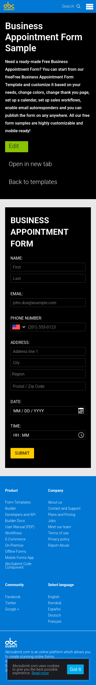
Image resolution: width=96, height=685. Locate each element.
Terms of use (58, 533)
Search (68, 6)
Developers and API (20, 515)
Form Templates (18, 502)
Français (54, 621)
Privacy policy (59, 539)
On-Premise (14, 545)
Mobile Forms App (19, 558)
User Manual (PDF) (20, 527)
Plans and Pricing (61, 515)
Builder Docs (15, 521)
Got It (75, 669)
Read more (40, 673)
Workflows (13, 533)
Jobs (52, 521)
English (54, 597)
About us (55, 502)
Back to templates (33, 182)
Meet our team (59, 527)
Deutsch (54, 615)
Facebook (12, 597)
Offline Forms (15, 551)
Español (54, 609)
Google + (12, 609)
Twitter (10, 603)
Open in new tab (30, 164)
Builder (10, 508)
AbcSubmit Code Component (18, 565)
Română (54, 603)
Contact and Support (64, 508)
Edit (14, 146)
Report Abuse (58, 545)
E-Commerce (15, 539)
